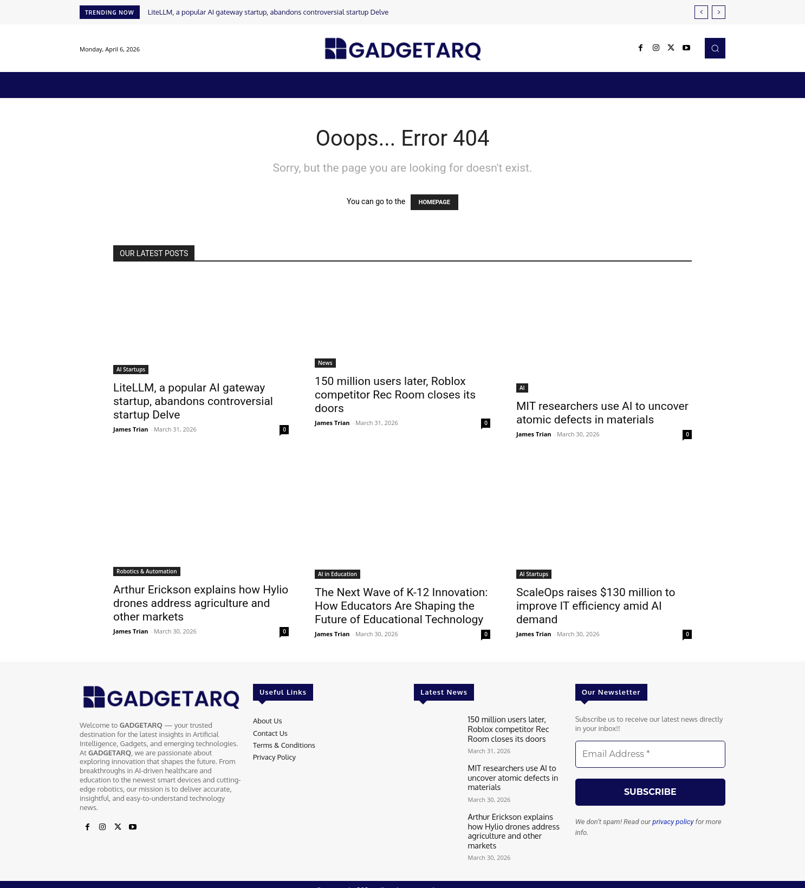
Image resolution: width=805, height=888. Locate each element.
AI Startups (130, 369)
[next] (718, 12)
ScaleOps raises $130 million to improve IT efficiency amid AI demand (595, 606)
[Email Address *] (650, 754)
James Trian (130, 429)
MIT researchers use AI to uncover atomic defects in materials (602, 413)
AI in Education (337, 574)
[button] (715, 48)
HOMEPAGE (434, 202)
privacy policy (672, 822)
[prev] (701, 12)
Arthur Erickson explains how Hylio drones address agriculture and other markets (200, 603)
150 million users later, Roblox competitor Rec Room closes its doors (395, 395)
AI (522, 387)
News (325, 363)
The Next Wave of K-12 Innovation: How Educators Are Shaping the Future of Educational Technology (401, 606)
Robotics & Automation (146, 571)
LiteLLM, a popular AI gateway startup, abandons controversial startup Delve (268, 12)
